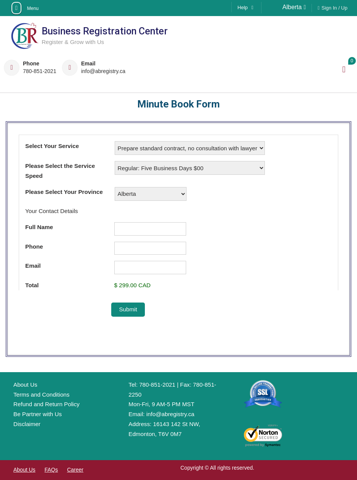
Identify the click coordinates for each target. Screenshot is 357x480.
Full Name (39, 227)
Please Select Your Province (64, 192)
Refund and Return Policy (46, 404)
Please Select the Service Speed (60, 171)
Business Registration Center (105, 31)
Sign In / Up (334, 8)
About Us (25, 384)
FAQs (51, 470)
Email (33, 265)
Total (32, 285)
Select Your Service (52, 146)
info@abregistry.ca (103, 71)
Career (75, 470)
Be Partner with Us (37, 414)
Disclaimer (27, 424)
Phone (34, 246)
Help (242, 7)
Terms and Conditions (41, 394)
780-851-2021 (39, 71)
